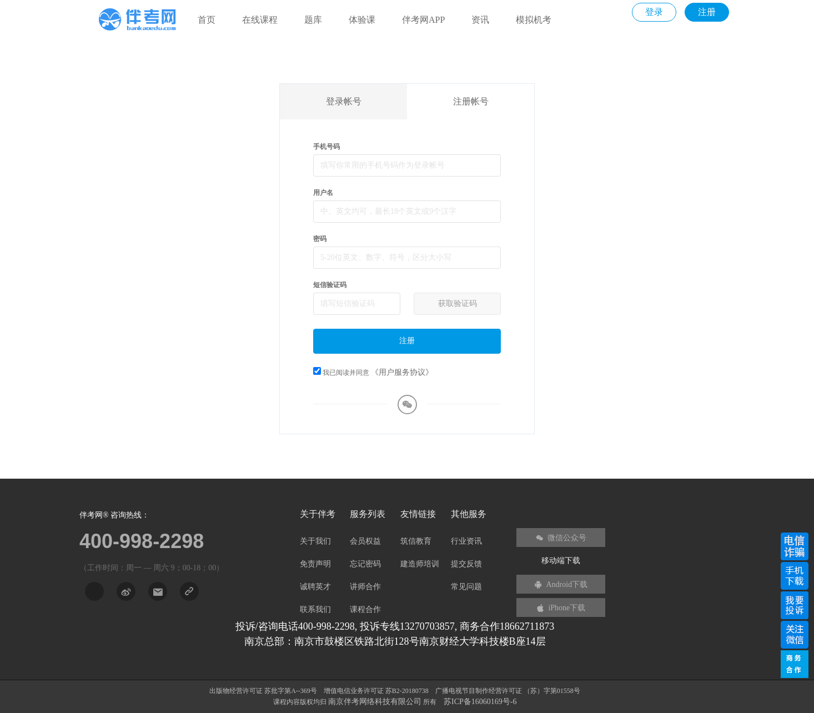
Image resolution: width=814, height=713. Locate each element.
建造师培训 (419, 564)
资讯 (480, 19)
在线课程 (260, 19)
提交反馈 (466, 564)
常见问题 (466, 587)
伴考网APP (423, 19)
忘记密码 (365, 564)
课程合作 (365, 609)
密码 (319, 239)
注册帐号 (471, 101)
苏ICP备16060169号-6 (480, 701)
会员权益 (365, 541)
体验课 (362, 19)
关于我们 (315, 541)
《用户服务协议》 (402, 372)
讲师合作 (365, 587)
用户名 (323, 193)
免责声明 (315, 564)
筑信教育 (415, 541)
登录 (654, 12)
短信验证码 (329, 285)
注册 (707, 12)
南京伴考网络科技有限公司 (376, 701)
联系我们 (315, 609)
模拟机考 (533, 19)
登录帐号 (343, 101)
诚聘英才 (315, 587)
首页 (206, 19)
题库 (313, 19)
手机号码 (326, 146)
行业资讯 (466, 541)
